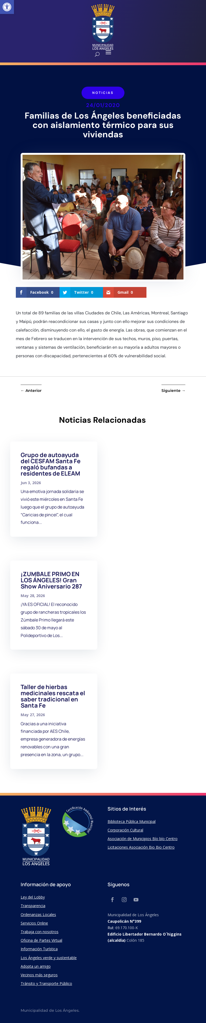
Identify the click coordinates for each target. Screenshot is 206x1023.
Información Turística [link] (39, 948)
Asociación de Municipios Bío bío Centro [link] (143, 838)
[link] (7, 7)
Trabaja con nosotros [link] (39, 931)
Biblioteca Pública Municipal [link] (132, 821)
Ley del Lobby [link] (33, 897)
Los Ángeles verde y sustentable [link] (49, 957)
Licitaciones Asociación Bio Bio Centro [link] (141, 847)
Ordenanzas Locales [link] (38, 914)
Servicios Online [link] (34, 923)
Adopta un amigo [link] (36, 966)
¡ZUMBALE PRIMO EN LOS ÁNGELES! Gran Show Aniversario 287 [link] (51, 580)
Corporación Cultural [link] (125, 830)
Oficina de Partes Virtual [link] (41, 940)
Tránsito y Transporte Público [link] (46, 983)
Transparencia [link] (33, 905)
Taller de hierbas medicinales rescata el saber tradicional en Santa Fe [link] (53, 696)
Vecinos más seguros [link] (39, 974)
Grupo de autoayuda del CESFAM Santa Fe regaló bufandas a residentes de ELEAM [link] (50, 464)
